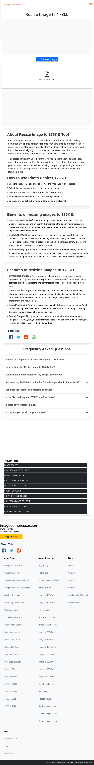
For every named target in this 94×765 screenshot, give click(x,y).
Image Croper (11, 465)
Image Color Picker (14, 475)
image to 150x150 (47, 595)
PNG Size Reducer (12, 662)
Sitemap (72, 588)
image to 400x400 (47, 676)
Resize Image (45, 699)
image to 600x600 (47, 654)
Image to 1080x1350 (48, 625)
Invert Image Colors (13, 625)
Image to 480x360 (47, 617)
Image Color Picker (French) (16, 580)
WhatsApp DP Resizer (14, 602)
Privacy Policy (10, 738)
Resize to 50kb (11, 654)
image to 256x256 (47, 639)
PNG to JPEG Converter (16, 481)
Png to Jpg (43, 565)
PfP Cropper (44, 610)
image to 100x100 (47, 602)
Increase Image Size (13, 617)
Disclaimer (9, 753)
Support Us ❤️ (11, 537)
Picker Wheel (74, 602)
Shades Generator (12, 595)
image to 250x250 (47, 632)
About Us (72, 580)
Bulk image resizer (12, 632)
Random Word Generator (79, 595)
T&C (6, 746)
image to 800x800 (47, 662)
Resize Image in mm (48, 721)
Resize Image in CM (47, 706)
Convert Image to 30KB (16, 496)
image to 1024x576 (47, 647)
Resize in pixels (11, 676)
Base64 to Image (46, 684)
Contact (71, 573)
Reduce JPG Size (12, 639)
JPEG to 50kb (10, 699)
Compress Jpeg (11, 610)
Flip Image (43, 691)
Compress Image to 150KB (17, 501)
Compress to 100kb (13, 565)
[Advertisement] (47, 36)
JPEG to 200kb (11, 684)
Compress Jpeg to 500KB (16, 506)
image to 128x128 (47, 588)
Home (71, 565)
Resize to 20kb (11, 647)
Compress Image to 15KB (16, 511)
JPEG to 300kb (11, 691)
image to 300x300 (47, 669)
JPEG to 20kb (10, 706)
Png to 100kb (10, 669)
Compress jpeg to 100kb (16, 470)
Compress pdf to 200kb (49, 580)
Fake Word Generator (15, 486)
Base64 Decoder (12, 491)
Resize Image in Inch (48, 714)
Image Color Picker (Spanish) (17, 588)
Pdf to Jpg (43, 573)
